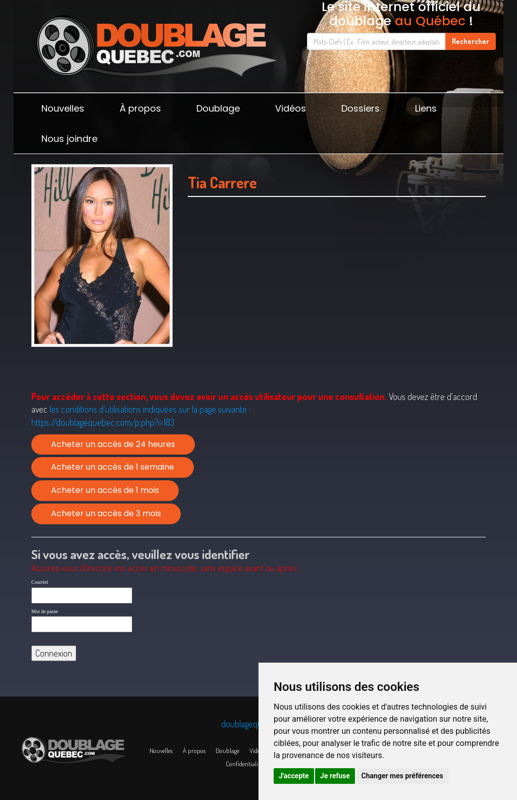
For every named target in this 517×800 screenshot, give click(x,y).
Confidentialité (244, 764)
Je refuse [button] (335, 776)
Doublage (218, 108)
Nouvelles (62, 108)
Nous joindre (69, 138)
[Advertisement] (337, 306)
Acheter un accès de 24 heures (113, 444)
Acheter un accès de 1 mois (105, 490)
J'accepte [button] (294, 776)
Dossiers (360, 108)
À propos (140, 108)
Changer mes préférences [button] (402, 776)
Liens (426, 108)
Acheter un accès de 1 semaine (112, 467)
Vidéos (290, 108)
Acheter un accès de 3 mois (106, 513)
